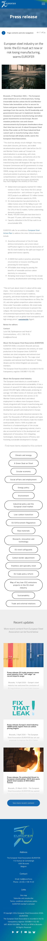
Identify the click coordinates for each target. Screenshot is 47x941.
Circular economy (23, 474)
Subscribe (17, 903)
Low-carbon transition (23, 517)
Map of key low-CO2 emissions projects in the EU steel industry (23, 590)
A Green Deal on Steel (23, 466)
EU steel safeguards (23, 552)
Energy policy (23, 490)
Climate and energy (23, 458)
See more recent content (23, 805)
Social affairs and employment (23, 482)
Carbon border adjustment (23, 560)
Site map (23, 900)
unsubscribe (28, 903)
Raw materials (23, 533)
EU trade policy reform (23, 576)
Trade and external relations (23, 606)
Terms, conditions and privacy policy (23, 905)
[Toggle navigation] (43, 4)
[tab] (19, 32)
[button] (19, 32)
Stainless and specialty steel (23, 568)
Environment (23, 498)
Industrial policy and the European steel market (23, 509)
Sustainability (23, 598)
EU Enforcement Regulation (24, 525)
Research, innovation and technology (23, 544)
